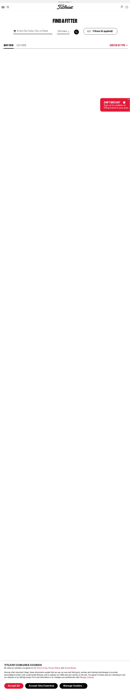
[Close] (128, 99)
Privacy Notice (54, 668)
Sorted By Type (117, 45)
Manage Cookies (87, 677)
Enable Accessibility (64, 2)
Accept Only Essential (41, 686)
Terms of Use (42, 668)
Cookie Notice (70, 668)
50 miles (62, 31)
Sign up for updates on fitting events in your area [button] (116, 105)
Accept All (14, 686)
